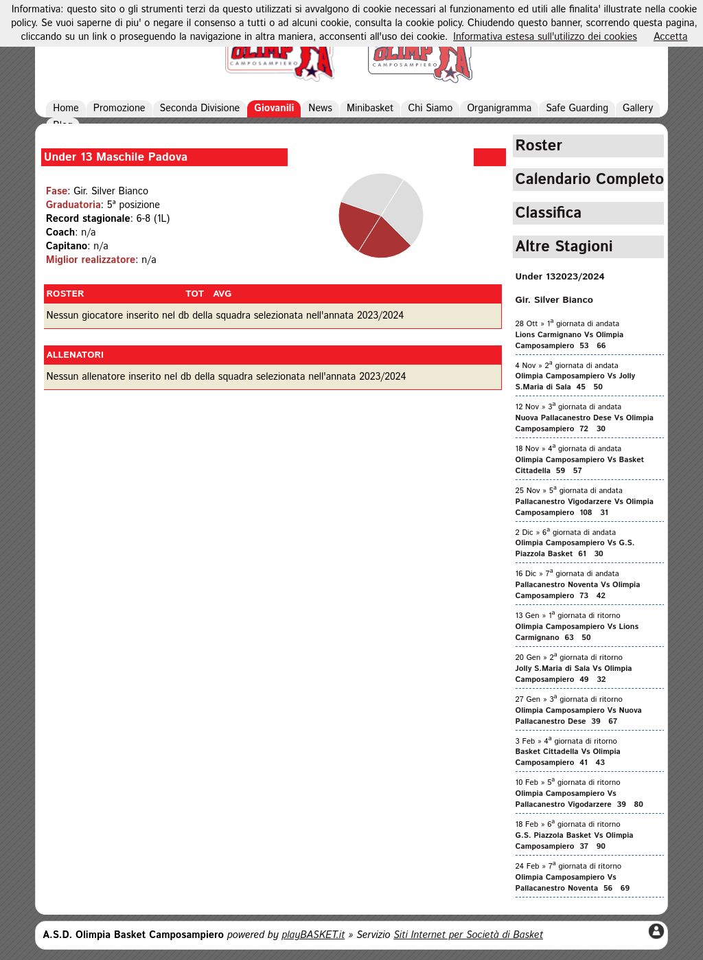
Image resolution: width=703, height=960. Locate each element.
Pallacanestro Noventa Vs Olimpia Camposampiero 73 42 (578, 591)
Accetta (671, 37)
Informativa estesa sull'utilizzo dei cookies (545, 37)
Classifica (549, 213)
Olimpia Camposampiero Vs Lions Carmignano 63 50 (577, 632)
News (320, 108)
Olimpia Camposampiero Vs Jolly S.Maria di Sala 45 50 (576, 382)
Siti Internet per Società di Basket (468, 935)
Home (66, 108)
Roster (539, 146)
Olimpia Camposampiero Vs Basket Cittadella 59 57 (580, 466)
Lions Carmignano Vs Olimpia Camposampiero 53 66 (570, 341)
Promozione (119, 108)
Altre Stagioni (564, 247)
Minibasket (370, 108)
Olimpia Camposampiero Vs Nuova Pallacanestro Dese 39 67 (579, 716)
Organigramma (499, 108)
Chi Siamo (430, 108)
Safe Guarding (577, 108)
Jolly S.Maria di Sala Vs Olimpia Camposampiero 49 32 (574, 674)
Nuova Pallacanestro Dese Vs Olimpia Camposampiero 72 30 (585, 424)
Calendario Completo (590, 179)
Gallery (638, 108)
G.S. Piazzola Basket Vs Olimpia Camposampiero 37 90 (575, 841)
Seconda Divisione (200, 108)
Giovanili (274, 108)
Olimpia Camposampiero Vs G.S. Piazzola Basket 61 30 (575, 549)
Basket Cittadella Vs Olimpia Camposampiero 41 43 (568, 757)
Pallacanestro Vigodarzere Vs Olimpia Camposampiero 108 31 (585, 507)
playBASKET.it (313, 935)
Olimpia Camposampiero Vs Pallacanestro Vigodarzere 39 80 (579, 799)
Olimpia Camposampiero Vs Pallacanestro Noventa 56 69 (573, 883)
